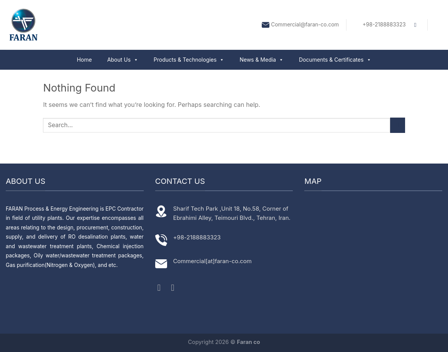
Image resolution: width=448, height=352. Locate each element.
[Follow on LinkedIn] (175, 287)
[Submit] (397, 125)
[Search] (417, 25)
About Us (122, 59)
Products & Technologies (189, 59)
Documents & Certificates (335, 59)
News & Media (262, 59)
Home (84, 59)
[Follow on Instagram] (162, 287)
